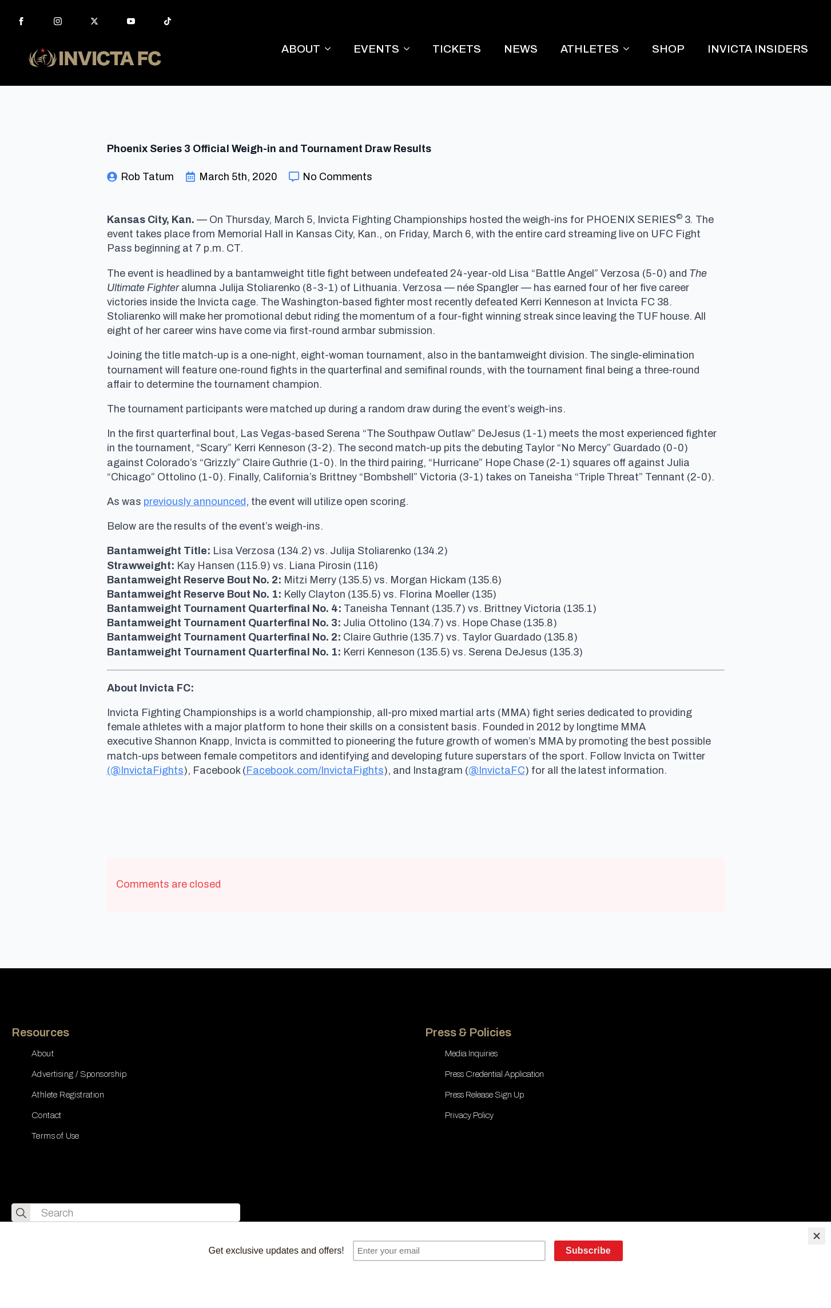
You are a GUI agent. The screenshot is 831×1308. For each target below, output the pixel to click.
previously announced (195, 501)
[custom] (167, 21)
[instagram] (57, 21)
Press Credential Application (494, 1074)
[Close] (816, 1236)
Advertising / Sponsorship (78, 1074)
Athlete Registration (67, 1094)
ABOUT (300, 49)
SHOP (668, 49)
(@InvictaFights (145, 770)
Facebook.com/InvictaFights (315, 770)
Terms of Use (55, 1135)
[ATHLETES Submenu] (630, 49)
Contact (46, 1115)
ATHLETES (589, 49)
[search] (21, 1213)
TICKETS (456, 49)
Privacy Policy (469, 1115)
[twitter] (94, 21)
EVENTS (376, 49)
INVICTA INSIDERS (757, 49)
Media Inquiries (471, 1053)
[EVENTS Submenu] (410, 49)
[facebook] (21, 21)
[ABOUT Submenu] (331, 49)
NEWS (521, 49)
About (42, 1053)
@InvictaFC (496, 770)
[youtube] (131, 21)
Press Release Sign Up (484, 1094)
